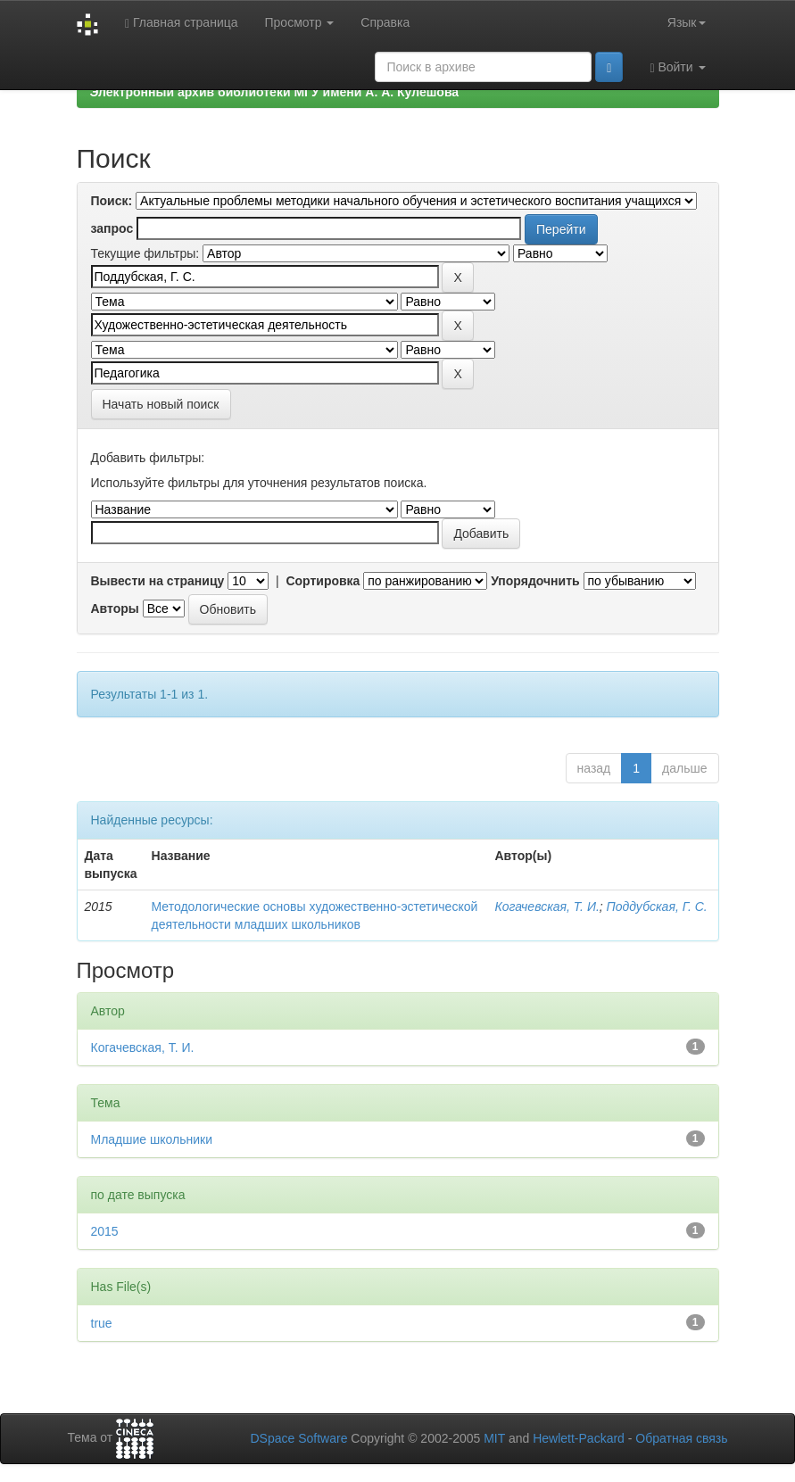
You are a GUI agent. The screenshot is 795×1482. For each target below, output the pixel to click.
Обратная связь (681, 1438)
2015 (105, 1231)
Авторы (115, 608)
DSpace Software (298, 1438)
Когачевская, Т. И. (546, 906)
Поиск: (112, 201)
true (101, 1323)
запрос (112, 228)
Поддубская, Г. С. (657, 906)
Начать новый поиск (161, 404)
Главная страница (181, 22)
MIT (494, 1438)
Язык (686, 22)
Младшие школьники (151, 1139)
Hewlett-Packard (579, 1438)
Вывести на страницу (158, 581)
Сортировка (323, 581)
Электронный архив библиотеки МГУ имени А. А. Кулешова (275, 92)
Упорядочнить (535, 581)
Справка (385, 22)
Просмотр (300, 22)
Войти (677, 67)
